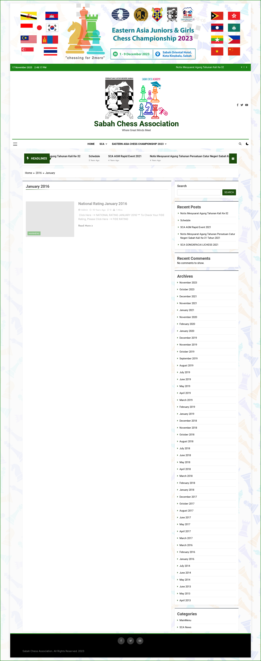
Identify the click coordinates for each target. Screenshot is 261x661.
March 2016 (186, 545)
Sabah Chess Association (136, 123)
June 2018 (185, 455)
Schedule (100, 156)
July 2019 (185, 372)
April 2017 (185, 531)
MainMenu (185, 620)
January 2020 (187, 331)
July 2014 (185, 565)
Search (182, 186)
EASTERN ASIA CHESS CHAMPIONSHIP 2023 (138, 143)
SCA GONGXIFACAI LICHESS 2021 (199, 244)
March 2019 (186, 400)
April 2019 (185, 393)
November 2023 (188, 282)
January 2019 (187, 413)
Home (91, 143)
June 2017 (185, 517)
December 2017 (188, 496)
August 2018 (186, 441)
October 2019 (187, 351)
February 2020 (187, 323)
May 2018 (185, 462)
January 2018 (187, 489)
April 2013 (185, 600)
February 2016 (187, 552)
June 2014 (185, 572)
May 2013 (185, 593)
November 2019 (188, 344)
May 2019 (185, 386)
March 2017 (186, 538)
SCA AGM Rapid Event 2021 (131, 156)
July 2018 (185, 448)
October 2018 (187, 434)
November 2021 (188, 303)
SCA (102, 143)
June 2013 (185, 586)
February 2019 (187, 406)
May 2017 (185, 524)
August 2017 (186, 510)
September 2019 (189, 358)
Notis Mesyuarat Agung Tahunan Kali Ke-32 (200, 67)
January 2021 (187, 310)
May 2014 (185, 579)
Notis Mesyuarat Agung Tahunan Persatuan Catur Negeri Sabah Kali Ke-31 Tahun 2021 (208, 156)
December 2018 (188, 420)
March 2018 (186, 475)
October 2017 (187, 503)
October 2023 (187, 289)
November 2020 (188, 317)
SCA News (185, 627)
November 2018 (188, 427)
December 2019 (188, 337)
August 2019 (186, 365)
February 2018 (187, 482)
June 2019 (185, 379)
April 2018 (185, 469)
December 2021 (188, 296)
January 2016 (187, 559)
